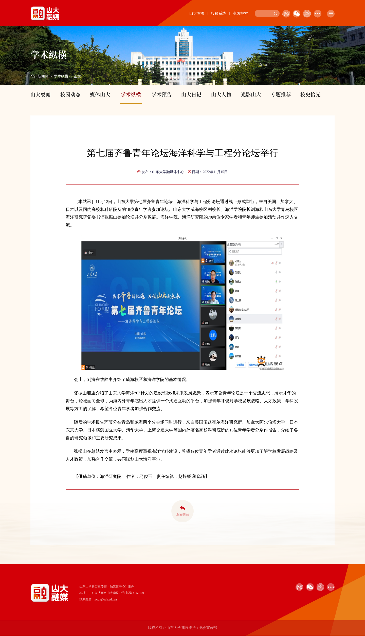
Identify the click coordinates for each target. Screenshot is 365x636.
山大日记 (191, 94)
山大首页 (197, 13)
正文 (77, 76)
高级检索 (240, 13)
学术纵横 (61, 76)
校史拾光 (310, 94)
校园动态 (70, 94)
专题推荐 (281, 94)
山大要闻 (40, 94)
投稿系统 (218, 13)
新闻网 (43, 76)
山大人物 (221, 94)
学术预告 (162, 94)
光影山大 (251, 94)
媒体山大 (100, 94)
